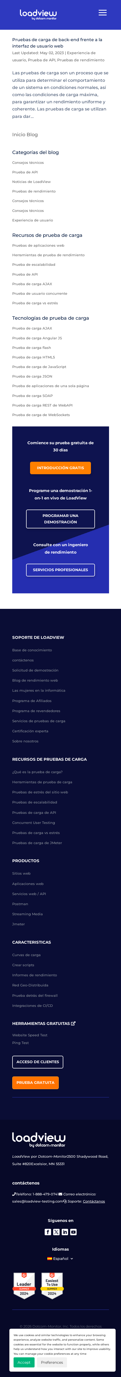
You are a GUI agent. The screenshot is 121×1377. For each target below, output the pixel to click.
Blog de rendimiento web (35, 680)
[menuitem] (60, 1260)
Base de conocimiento (32, 650)
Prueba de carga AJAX (32, 284)
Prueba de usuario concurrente (39, 293)
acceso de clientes (37, 1061)
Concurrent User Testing (33, 822)
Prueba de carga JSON (32, 376)
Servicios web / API (29, 894)
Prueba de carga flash (31, 347)
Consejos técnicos (28, 162)
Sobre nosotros (25, 741)
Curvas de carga (26, 955)
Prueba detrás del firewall (35, 995)
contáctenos (23, 660)
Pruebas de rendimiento (81, 60)
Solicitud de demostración (35, 670)
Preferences (52, 1362)
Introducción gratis (60, 467)
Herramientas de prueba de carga (42, 782)
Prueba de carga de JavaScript (39, 367)
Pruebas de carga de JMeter (37, 843)
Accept (24, 1362)
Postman (20, 904)
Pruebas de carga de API (34, 812)
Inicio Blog (25, 135)
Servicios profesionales (60, 569)
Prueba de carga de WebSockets (41, 415)
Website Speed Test (29, 1035)
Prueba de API (41, 60)
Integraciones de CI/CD (32, 1005)
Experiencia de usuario (32, 220)
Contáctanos (94, 1201)
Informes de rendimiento (34, 975)
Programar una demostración (60, 518)
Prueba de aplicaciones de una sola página (50, 386)
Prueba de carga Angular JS (37, 338)
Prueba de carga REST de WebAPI (42, 405)
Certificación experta (30, 731)
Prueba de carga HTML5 (33, 357)
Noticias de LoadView (31, 181)
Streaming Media (27, 914)
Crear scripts (23, 965)
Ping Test (20, 1043)
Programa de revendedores (36, 711)
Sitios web (21, 873)
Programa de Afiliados (32, 701)
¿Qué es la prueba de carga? (37, 772)
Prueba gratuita (35, 1082)
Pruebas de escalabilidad (34, 802)
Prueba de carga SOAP (32, 396)
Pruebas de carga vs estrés (36, 833)
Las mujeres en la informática (38, 690)
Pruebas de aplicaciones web (38, 245)
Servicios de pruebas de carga (38, 721)
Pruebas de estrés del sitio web (40, 792)
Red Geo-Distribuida (30, 985)
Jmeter (18, 924)
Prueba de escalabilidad (33, 264)
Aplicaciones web (28, 884)
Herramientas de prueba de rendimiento (48, 255)
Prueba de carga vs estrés (35, 303)
